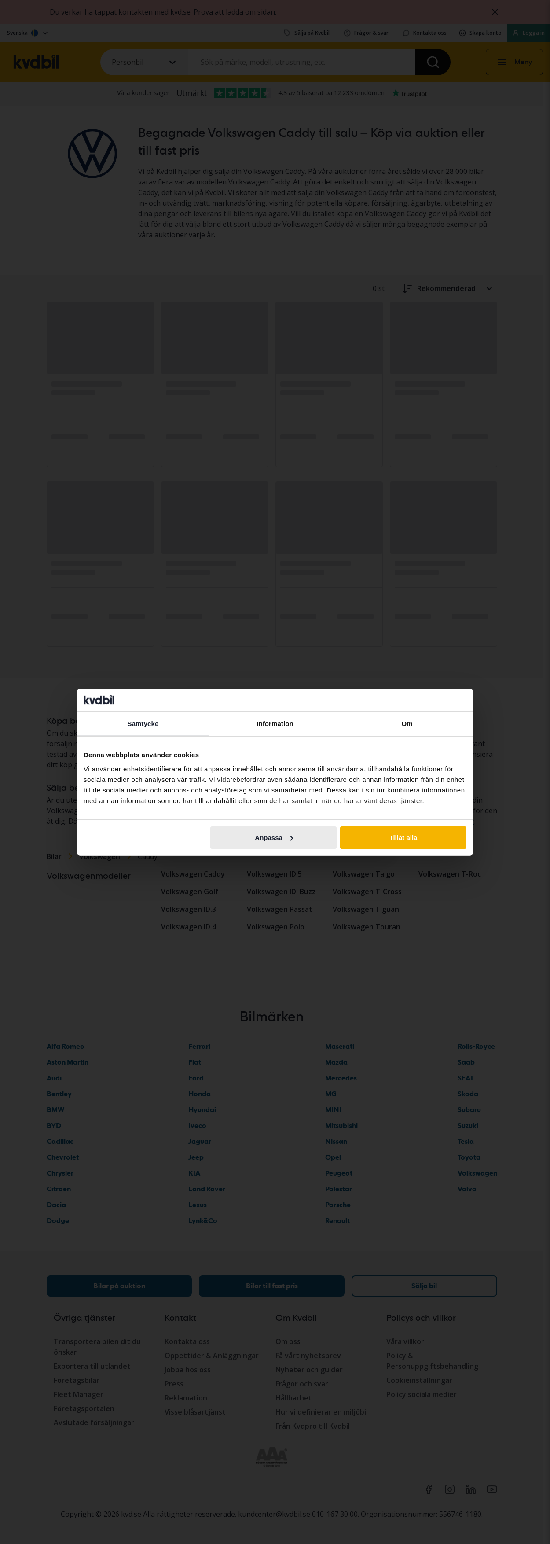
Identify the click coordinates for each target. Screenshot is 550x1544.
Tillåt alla (403, 837)
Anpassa (274, 837)
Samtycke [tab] (143, 723)
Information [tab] (275, 723)
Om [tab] (406, 723)
